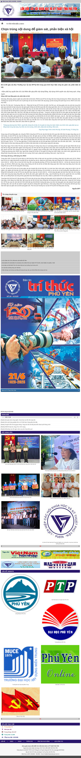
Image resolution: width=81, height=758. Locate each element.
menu (2, 19)
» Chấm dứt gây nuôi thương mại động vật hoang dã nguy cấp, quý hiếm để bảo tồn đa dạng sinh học (24, 270)
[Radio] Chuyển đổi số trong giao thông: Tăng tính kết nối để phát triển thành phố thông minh (25, 424)
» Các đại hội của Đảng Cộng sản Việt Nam (11, 268)
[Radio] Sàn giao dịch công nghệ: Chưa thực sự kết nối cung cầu (18, 420)
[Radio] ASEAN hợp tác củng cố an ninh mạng (13, 426)
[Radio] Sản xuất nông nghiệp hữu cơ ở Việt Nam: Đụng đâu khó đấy (19, 422)
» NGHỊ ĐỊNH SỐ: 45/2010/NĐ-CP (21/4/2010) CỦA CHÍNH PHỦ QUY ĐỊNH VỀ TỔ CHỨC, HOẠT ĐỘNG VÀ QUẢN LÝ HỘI (28, 263)
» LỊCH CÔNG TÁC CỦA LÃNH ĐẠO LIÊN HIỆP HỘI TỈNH (14, 261)
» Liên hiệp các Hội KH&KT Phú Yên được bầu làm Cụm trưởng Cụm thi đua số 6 (19, 266)
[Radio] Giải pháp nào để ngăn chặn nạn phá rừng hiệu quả (16, 429)
